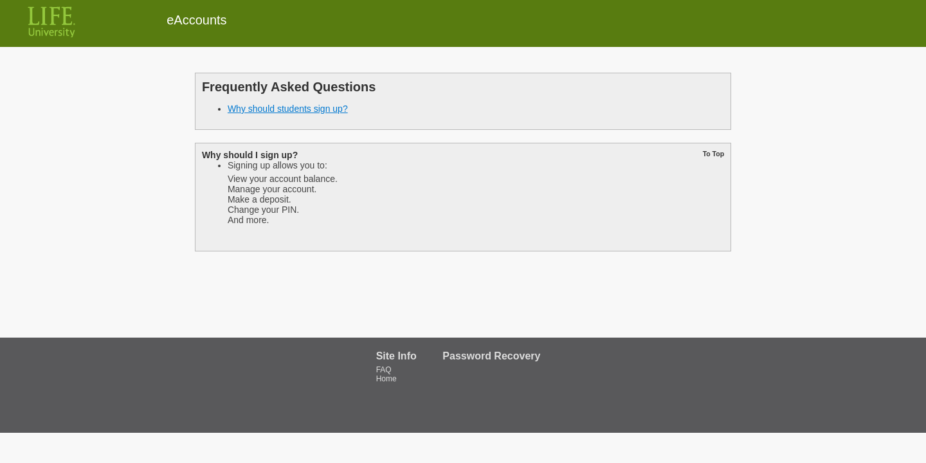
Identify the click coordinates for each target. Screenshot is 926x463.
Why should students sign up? (288, 109)
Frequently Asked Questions (289, 87)
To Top (713, 154)
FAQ (384, 369)
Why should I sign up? (250, 155)
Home (386, 378)
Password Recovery (491, 355)
